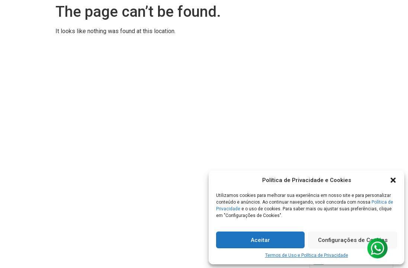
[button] (393, 180)
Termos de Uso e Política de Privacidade (306, 255)
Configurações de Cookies (353, 240)
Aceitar (260, 240)
